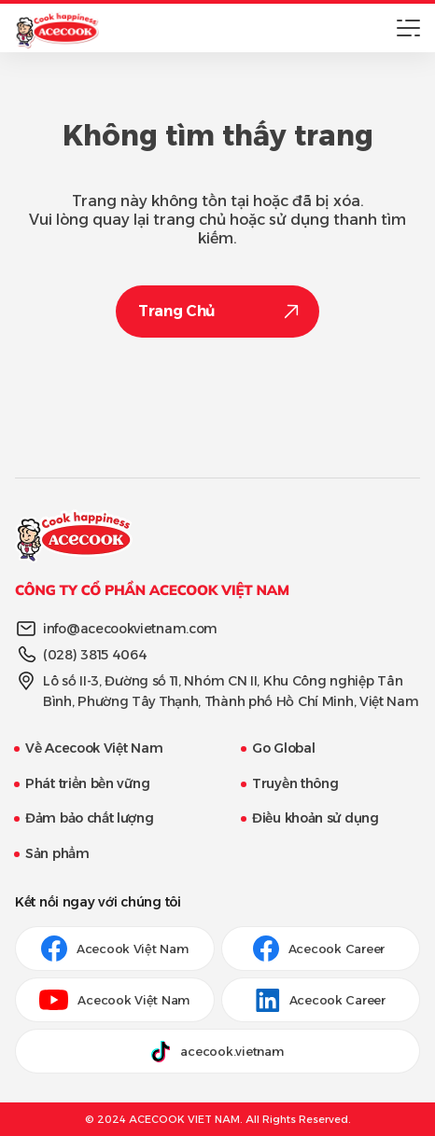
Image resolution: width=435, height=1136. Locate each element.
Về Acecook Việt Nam (93, 748)
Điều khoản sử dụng (315, 818)
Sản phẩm (57, 853)
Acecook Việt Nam (115, 948)
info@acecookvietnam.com (130, 628)
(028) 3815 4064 (95, 654)
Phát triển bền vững (87, 783)
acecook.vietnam (217, 1051)
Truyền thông (295, 783)
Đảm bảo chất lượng (89, 818)
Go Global (283, 748)
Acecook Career (320, 948)
